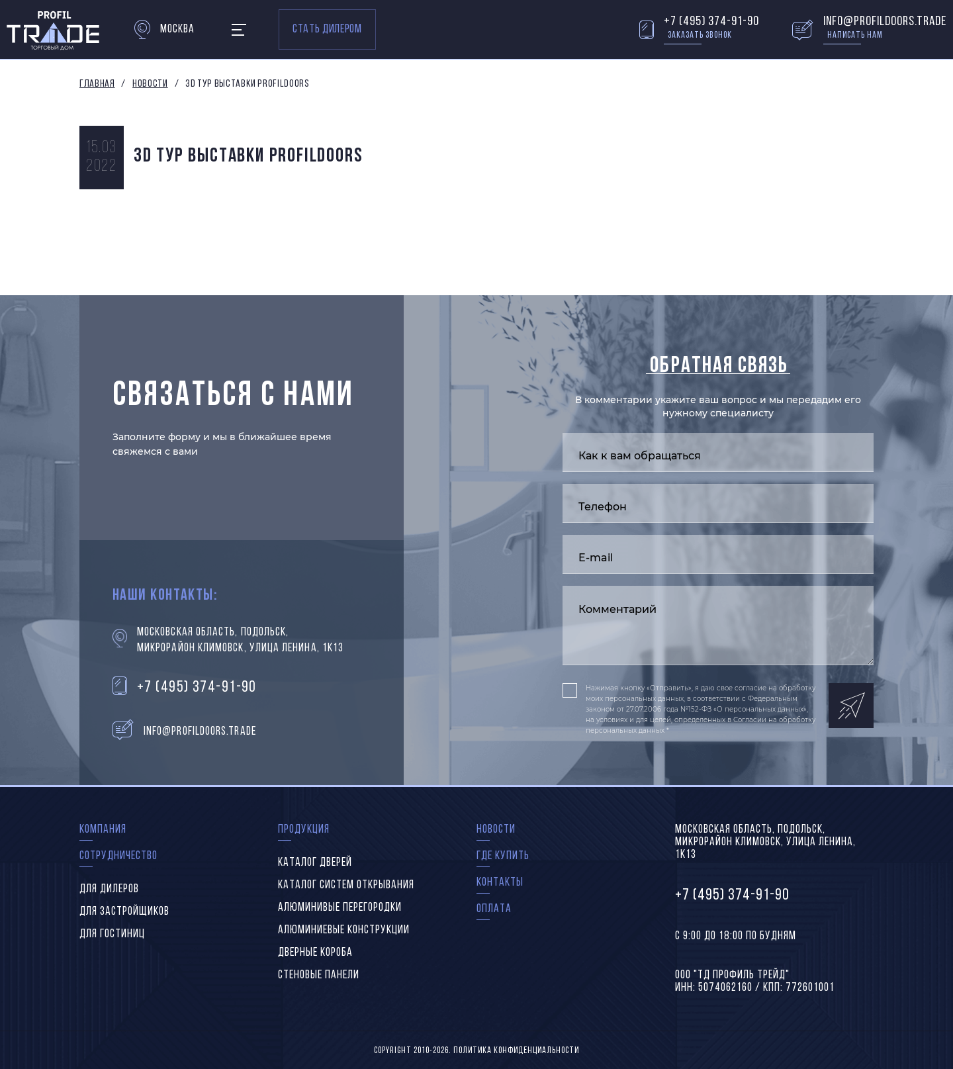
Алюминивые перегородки (340, 908)
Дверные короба (315, 953)
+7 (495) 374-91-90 (711, 21)
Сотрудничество (118, 856)
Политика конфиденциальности (516, 1051)
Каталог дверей (315, 863)
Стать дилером (327, 29)
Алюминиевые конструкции (344, 930)
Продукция (304, 829)
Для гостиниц (112, 934)
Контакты (499, 882)
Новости (149, 84)
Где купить (502, 856)
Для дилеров (109, 889)
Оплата (494, 909)
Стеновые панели (318, 975)
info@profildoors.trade (884, 21)
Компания (102, 829)
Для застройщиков (124, 912)
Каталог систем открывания (346, 885)
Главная (96, 84)
